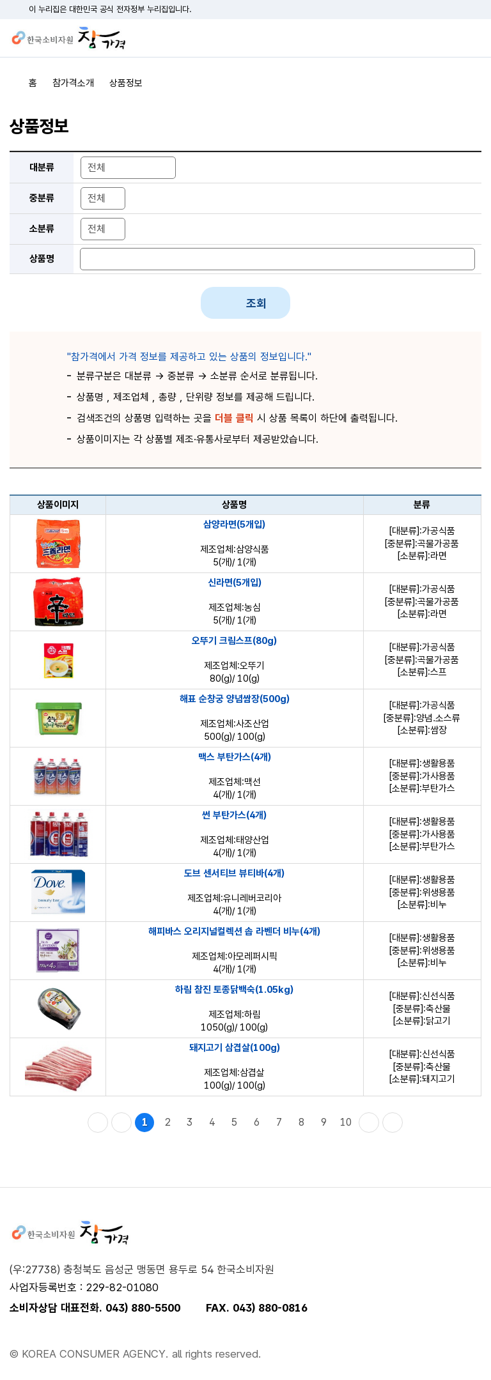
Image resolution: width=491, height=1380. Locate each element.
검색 (449, 38)
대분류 (41, 167)
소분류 (41, 228)
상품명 (41, 258)
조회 (256, 303)
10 (346, 1122)
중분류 (41, 198)
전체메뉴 (471, 38)
